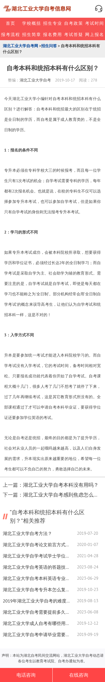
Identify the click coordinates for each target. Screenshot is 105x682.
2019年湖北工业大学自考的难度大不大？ (36, 601)
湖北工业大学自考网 (20, 45)
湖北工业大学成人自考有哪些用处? (36, 623)
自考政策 (73, 23)
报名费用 (52, 34)
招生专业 (52, 23)
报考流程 (10, 34)
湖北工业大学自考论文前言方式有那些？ (36, 544)
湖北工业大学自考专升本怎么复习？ (36, 589)
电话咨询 (26, 675)
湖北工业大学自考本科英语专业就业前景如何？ (36, 578)
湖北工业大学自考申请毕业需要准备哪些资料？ (36, 634)
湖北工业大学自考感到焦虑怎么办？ (63, 494)
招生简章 (31, 34)
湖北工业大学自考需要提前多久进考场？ (36, 612)
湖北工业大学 (24, 98)
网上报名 (94, 34)
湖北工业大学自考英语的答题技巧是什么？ (36, 567)
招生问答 (49, 45)
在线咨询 (78, 675)
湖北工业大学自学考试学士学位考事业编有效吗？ (36, 556)
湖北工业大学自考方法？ (27, 533)
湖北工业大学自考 (35, 80)
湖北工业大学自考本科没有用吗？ (61, 485)
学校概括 (31, 23)
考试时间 (94, 23)
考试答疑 (73, 34)
